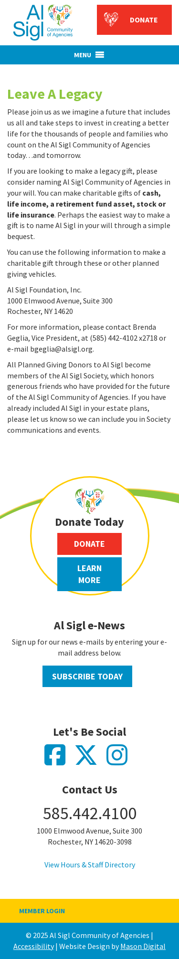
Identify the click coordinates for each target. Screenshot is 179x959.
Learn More (89, 574)
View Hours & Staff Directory (89, 864)
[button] (82, 54)
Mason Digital (143, 946)
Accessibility (33, 946)
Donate (144, 19)
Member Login (42, 911)
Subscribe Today (87, 676)
